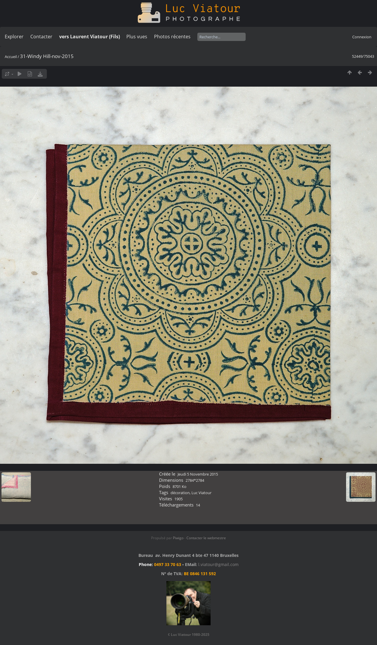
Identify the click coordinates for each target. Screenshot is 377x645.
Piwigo (178, 537)
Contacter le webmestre (206, 537)
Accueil (11, 56)
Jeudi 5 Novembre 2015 (198, 474)
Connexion (361, 36)
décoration (180, 492)
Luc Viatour (201, 492)
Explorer (14, 36)
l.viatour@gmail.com (218, 564)
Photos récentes (172, 36)
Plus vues (136, 36)
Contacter (41, 36)
